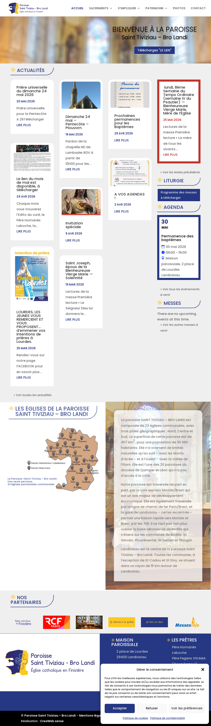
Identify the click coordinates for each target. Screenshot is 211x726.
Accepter (120, 708)
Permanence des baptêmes (177, 238)
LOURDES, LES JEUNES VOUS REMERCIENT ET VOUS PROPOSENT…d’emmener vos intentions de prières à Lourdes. (30, 326)
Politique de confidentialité (167, 718)
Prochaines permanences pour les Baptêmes (127, 121)
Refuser (152, 708)
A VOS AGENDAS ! (129, 196)
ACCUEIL (77, 8)
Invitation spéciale (74, 225)
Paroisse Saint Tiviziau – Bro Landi (50, 715)
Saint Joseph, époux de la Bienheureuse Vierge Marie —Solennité (79, 270)
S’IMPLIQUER (127, 8)
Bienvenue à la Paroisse (154, 31)
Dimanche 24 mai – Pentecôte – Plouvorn (78, 122)
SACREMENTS (98, 8)
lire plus (23, 125)
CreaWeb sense (52, 721)
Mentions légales (92, 715)
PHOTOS (179, 8)
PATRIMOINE (154, 8)
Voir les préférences (187, 708)
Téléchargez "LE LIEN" (154, 52)
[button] (203, 669)
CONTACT (198, 8)
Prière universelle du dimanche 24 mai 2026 (31, 91)
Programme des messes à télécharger (179, 195)
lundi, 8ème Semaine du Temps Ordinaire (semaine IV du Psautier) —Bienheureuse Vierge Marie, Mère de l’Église (178, 100)
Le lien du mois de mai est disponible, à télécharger (29, 184)
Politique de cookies (135, 718)
